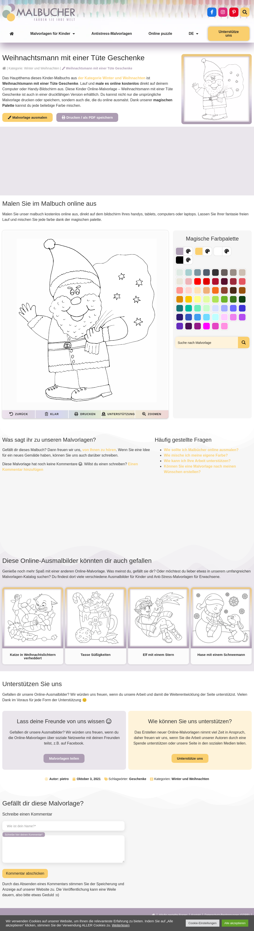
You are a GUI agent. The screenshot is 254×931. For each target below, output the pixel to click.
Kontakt (196, 915)
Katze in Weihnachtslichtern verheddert (33, 656)
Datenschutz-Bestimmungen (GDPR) (227, 915)
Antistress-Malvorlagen (111, 34)
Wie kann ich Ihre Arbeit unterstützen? (197, 461)
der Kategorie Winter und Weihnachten (111, 78)
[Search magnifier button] (243, 342)
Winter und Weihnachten (190, 779)
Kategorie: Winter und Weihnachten (33, 68)
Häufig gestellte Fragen (173, 915)
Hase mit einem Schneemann (221, 655)
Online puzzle (160, 34)
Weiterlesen (121, 925)
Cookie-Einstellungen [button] (202, 923)
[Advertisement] (127, 161)
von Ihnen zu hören (99, 450)
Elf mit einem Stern (158, 655)
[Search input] (207, 342)
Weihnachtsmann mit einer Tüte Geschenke (97, 68)
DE (193, 34)
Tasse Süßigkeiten (96, 655)
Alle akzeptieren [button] (235, 923)
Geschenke (137, 779)
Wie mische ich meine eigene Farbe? (196, 455)
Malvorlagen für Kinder (52, 34)
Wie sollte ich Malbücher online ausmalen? (201, 450)
